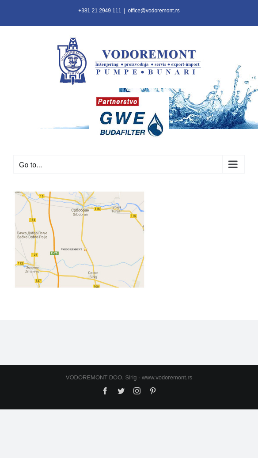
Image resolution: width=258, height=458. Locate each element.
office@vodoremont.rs (153, 11)
